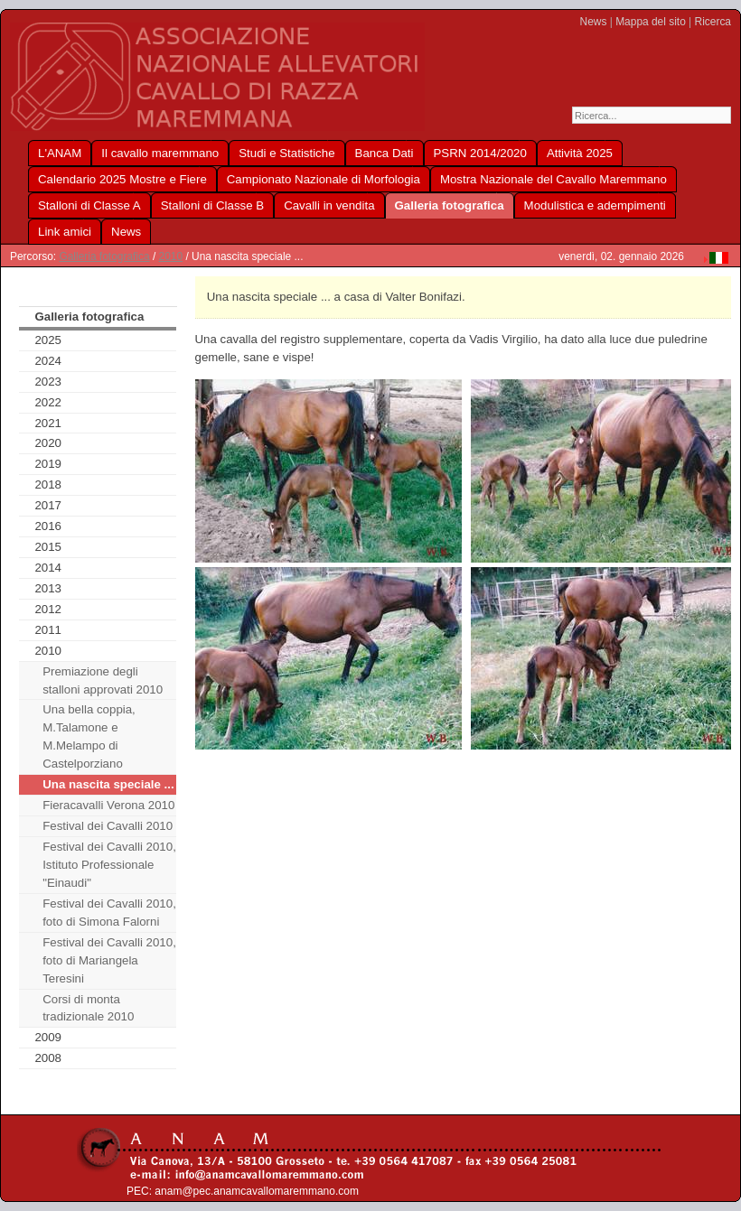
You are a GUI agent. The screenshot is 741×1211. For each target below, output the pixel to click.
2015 (47, 547)
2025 (47, 340)
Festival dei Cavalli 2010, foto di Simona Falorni (109, 912)
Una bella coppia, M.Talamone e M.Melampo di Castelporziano (89, 736)
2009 (47, 1037)
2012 (47, 609)
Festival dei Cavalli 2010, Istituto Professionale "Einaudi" (109, 865)
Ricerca (713, 21)
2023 (47, 381)
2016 (47, 526)
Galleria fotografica (104, 256)
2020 (47, 443)
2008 (47, 1058)
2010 (171, 256)
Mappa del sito (650, 21)
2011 (47, 630)
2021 (47, 423)
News (593, 21)
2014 (47, 567)
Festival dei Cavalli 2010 (107, 826)
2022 (47, 402)
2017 (47, 505)
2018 (47, 484)
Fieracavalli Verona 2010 (108, 805)
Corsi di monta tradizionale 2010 (88, 1008)
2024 (47, 361)
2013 (47, 588)
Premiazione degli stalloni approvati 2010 (102, 680)
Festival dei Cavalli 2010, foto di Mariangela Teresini (109, 960)
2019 (47, 463)
